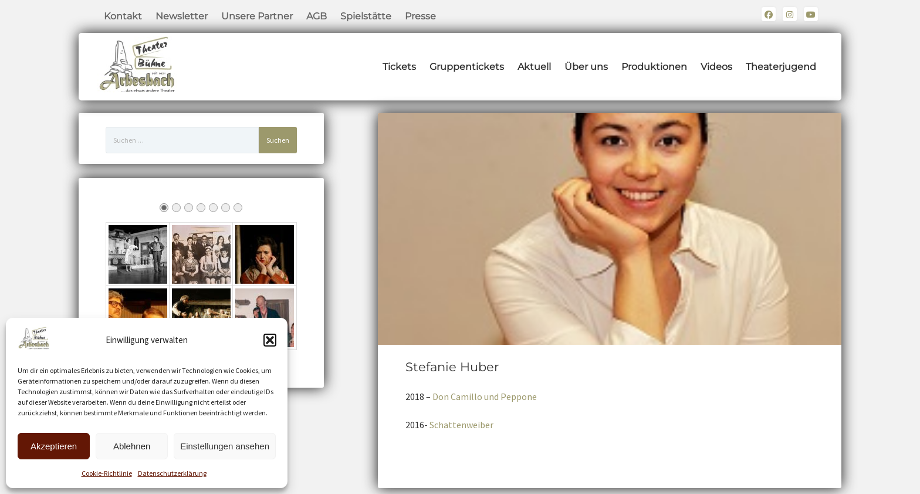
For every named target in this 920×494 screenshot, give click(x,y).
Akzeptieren (54, 446)
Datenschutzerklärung (172, 473)
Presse (420, 16)
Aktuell (534, 66)
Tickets (399, 66)
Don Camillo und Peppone (484, 396)
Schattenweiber (461, 425)
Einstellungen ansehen (224, 446)
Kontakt (123, 16)
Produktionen (654, 66)
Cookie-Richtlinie (107, 473)
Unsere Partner (257, 16)
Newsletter (181, 16)
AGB (316, 16)
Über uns (586, 66)
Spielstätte (365, 16)
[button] (270, 340)
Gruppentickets (466, 66)
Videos (716, 66)
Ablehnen (131, 446)
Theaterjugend (781, 66)
